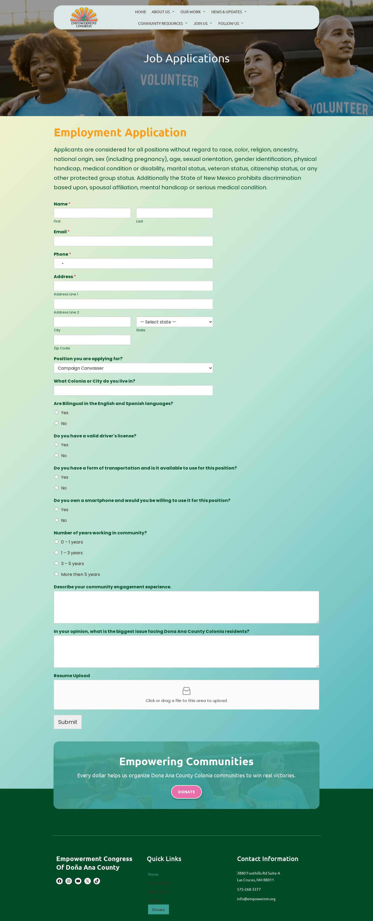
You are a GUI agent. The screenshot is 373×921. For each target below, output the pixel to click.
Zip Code (62, 348)
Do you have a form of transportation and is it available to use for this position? (145, 468)
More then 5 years (80, 574)
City (57, 330)
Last (139, 222)
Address (65, 277)
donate (186, 792)
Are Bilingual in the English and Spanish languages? (113, 404)
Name (62, 204)
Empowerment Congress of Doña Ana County (94, 862)
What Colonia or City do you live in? (94, 381)
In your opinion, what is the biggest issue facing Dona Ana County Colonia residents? (151, 631)
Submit (67, 721)
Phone (62, 255)
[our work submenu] (204, 11)
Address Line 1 (66, 294)
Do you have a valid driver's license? (95, 436)
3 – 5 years (72, 563)
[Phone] (133, 263)
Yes (64, 413)
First (57, 222)
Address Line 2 (66, 312)
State (140, 330)
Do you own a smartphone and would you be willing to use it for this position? (142, 501)
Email (62, 232)
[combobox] (59, 263)
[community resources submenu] (186, 23)
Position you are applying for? (88, 359)
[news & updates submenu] (245, 11)
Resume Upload (72, 676)
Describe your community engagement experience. (112, 587)
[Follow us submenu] (242, 23)
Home (153, 874)
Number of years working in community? (100, 533)
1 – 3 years (72, 552)
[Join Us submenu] (211, 23)
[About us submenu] (173, 11)
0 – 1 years (72, 542)
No (64, 423)
